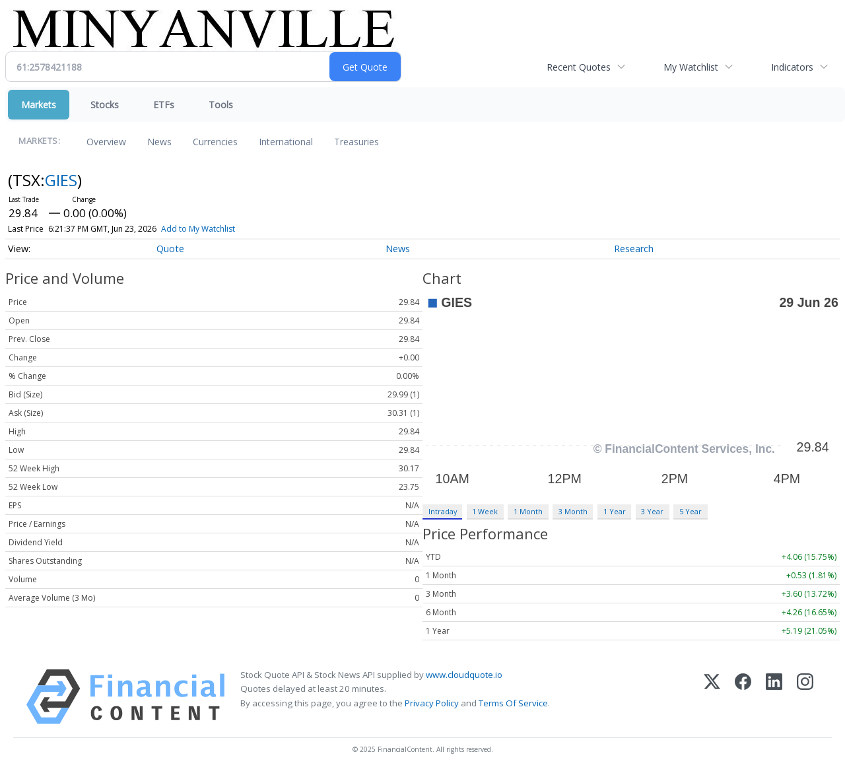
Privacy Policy (432, 703)
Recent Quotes (579, 67)
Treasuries (356, 141)
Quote (170, 248)
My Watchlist (690, 67)
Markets (38, 104)
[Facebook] (743, 696)
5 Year (690, 511)
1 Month (528, 511)
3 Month (573, 511)
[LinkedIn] (774, 696)
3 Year (652, 511)
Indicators (792, 67)
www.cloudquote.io (464, 675)
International (286, 141)
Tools (221, 104)
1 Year (614, 511)
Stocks (104, 104)
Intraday (442, 511)
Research (634, 248)
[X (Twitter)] (712, 696)
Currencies (215, 141)
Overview (106, 141)
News (159, 141)
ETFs (163, 104)
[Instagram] (805, 696)
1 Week (485, 511)
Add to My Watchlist (222, 228)
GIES (61, 180)
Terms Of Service (513, 703)
